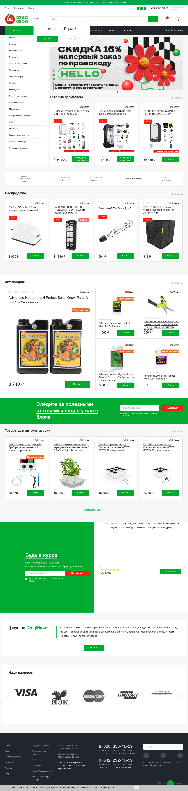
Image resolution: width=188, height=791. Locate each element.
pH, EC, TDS (14, 129)
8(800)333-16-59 (159, 8)
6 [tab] (113, 92)
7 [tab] (117, 92)
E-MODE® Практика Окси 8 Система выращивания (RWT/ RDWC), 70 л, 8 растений (113, 447)
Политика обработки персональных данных (68, 747)
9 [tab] (126, 92)
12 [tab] (138, 92)
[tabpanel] (117, 63)
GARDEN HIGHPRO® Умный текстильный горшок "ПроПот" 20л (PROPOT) (159, 210)
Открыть (94, 648)
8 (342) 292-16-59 (116, 760)
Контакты (128, 30)
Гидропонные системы (18, 96)
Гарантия (9, 763)
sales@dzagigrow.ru (153, 766)
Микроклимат (15, 109)
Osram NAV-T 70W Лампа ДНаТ (114, 209)
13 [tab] (142, 92)
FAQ (7, 774)
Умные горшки (15, 51)
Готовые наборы (16, 77)
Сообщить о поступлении (81, 159)
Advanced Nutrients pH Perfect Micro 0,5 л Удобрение (159, 377)
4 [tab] (105, 92)
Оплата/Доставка (13, 757)
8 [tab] (121, 92)
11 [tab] (134, 92)
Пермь (36, 19)
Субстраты (13, 44)
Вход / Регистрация (174, 30)
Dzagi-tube (37, 765)
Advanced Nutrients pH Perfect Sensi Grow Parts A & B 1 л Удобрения (48, 300)
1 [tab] (92, 92)
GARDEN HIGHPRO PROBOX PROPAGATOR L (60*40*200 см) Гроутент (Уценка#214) (69, 210)
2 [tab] (96, 92)
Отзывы (113, 30)
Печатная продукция (18, 142)
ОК (136, 788)
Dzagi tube (19, 8)
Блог (7, 8)
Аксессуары (14, 90)
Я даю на (140, 414)
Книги (31, 8)
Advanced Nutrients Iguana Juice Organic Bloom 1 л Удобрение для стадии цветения (116, 377)
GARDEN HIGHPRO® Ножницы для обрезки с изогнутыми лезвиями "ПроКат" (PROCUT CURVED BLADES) (161, 324)
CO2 (11, 122)
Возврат (9, 768)
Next (181, 62)
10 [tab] (130, 92)
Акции (8, 751)
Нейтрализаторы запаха (19, 116)
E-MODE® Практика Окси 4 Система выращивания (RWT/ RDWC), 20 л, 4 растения (158, 447)
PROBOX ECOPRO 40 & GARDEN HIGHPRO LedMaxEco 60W (160, 112)
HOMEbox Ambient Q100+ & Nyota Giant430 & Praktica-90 (71, 112)
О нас (7, 745)
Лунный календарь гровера (40, 778)
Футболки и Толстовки (18, 148)
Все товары (177, 98)
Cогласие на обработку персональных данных (68, 755)
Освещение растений (18, 64)
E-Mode (12, 83)
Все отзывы (170, 571)
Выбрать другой (73, 39)
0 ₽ (177, 20)
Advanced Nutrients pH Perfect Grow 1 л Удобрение (114, 324)
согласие (131, 413)
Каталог (17, 30)
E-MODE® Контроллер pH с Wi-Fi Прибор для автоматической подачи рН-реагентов (25, 447)
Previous (49, 62)
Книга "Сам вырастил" (42, 771)
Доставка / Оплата (93, 30)
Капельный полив (16, 103)
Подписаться (172, 408)
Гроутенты (13, 57)
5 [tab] (109, 92)
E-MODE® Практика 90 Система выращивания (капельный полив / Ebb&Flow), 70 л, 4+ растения (71, 447)
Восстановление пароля (40, 752)
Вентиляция (14, 70)
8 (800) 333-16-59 (116, 747)
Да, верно (47, 39)
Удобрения (13, 38)
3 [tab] (101, 92)
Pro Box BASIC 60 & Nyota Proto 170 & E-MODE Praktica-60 (115, 112)
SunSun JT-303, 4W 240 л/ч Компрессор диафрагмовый (23, 209)
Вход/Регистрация (40, 745)
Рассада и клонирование (19, 135)
